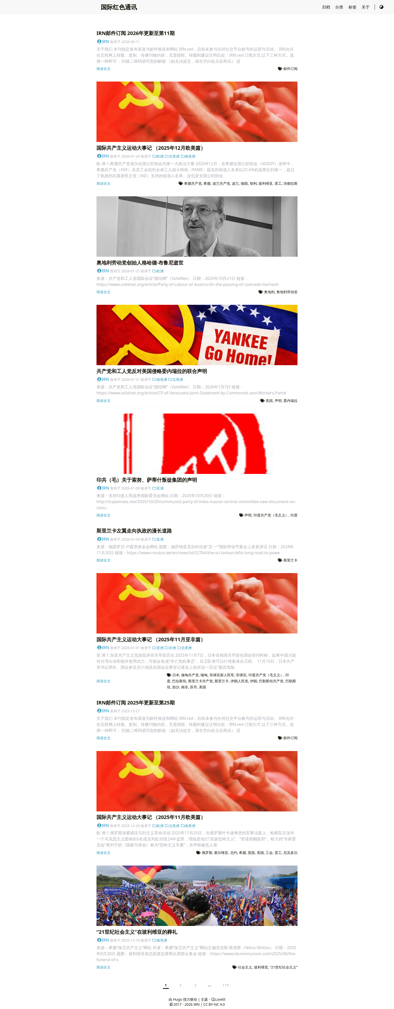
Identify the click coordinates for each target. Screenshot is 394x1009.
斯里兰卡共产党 (200, 681)
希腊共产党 (193, 183)
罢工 (278, 183)
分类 (339, 7)
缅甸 (204, 674)
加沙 (175, 687)
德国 (244, 183)
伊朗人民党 (239, 681)
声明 (278, 400)
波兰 (235, 183)
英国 (251, 852)
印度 (294, 515)
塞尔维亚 (221, 852)
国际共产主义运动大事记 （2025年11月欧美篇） (151, 817)
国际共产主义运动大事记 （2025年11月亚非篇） (151, 639)
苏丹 (193, 687)
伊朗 (253, 681)
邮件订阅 (290, 68)
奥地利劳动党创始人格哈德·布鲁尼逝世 (139, 262)
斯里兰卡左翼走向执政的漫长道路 (134, 530)
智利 (253, 183)
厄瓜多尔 (290, 852)
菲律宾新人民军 (222, 674)
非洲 (170, 647)
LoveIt (218, 999)
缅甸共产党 (190, 674)
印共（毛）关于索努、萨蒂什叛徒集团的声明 (146, 479)
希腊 (207, 183)
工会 (269, 852)
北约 (233, 852)
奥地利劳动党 (287, 291)
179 (225, 985)
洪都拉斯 (290, 183)
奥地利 (269, 291)
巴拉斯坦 (179, 681)
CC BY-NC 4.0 (214, 1004)
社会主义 (245, 967)
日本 (175, 674)
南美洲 (187, 156)
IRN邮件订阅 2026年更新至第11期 (135, 33)
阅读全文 (103, 68)
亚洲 (158, 488)
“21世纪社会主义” (284, 967)
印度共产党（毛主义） (271, 515)
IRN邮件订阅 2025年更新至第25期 (135, 702)
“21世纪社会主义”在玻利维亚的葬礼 (136, 931)
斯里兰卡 (290, 560)
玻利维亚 (266, 183)
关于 (366, 7)
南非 (184, 687)
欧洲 (158, 156)
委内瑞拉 (290, 400)
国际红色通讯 (119, 7)
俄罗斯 (207, 852)
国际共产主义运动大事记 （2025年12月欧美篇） (151, 147)
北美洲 (172, 156)
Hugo (177, 999)
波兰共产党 (221, 183)
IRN (102, 41)
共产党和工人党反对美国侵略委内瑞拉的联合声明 (151, 371)
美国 (269, 400)
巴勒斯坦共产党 (271, 681)
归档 (326, 7)
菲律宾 (241, 674)
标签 (353, 7)
